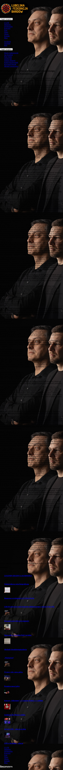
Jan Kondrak (8, 55)
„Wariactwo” (9, 658)
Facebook (7, 42)
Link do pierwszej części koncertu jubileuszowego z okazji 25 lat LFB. (29, 607)
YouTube (7, 43)
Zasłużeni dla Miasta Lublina (14, 715)
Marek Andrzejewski (11, 53)
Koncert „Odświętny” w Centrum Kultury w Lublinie (23, 701)
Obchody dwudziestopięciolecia (15, 649)
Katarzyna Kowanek (11, 62)
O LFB (6, 23)
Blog (5, 38)
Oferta (6, 34)
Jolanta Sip (8, 59)
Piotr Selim (8, 57)
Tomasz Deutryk (9, 60)
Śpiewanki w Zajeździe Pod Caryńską (17, 635)
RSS (5, 45)
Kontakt (7, 36)
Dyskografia (8, 26)
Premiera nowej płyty (12, 686)
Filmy (6, 32)
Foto (5, 30)
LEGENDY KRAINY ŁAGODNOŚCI (18, 576)
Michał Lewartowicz (11, 66)
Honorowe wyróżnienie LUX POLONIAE (19, 598)
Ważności (7, 25)
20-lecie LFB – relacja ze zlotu (15, 729)
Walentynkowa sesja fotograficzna (16, 584)
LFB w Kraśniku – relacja (13, 743)
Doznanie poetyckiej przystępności (16, 621)
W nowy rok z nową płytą (13, 672)
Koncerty (7, 28)
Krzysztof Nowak (10, 64)
